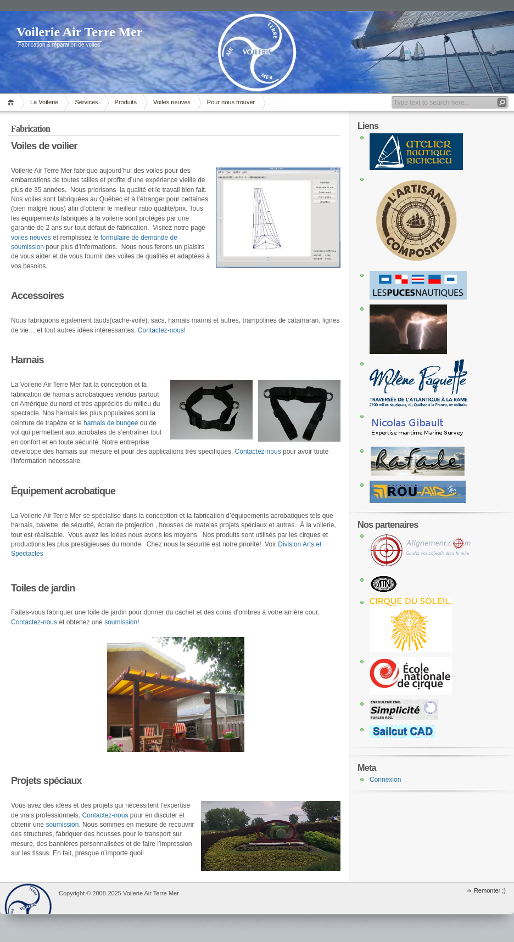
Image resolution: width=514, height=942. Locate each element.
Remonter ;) (490, 890)
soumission (120, 622)
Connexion (385, 779)
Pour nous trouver (231, 102)
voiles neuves (31, 237)
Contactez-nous (258, 451)
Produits (126, 102)
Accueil (12, 102)
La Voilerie (44, 102)
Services (86, 102)
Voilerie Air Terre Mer (79, 32)
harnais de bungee (110, 423)
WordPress (28, 898)
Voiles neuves (172, 102)
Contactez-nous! (162, 330)
